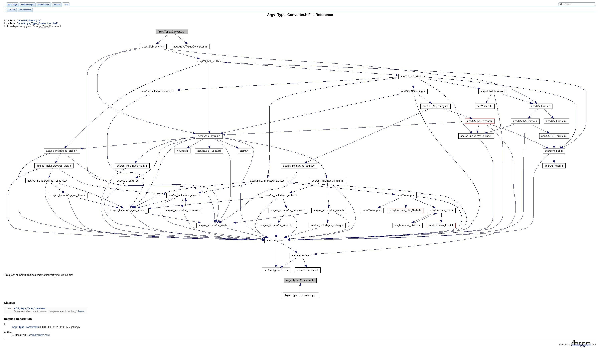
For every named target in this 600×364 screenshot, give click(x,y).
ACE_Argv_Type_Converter (29, 309)
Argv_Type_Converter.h (25, 328)
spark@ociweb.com (38, 336)
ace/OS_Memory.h (29, 21)
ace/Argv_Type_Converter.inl (37, 24)
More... (82, 312)
